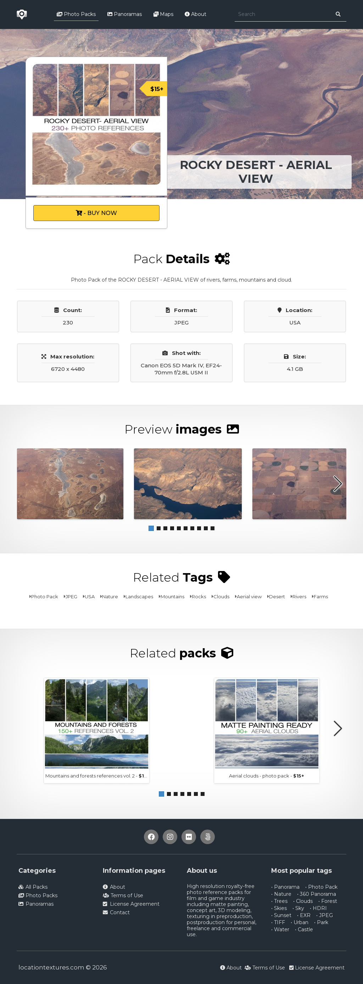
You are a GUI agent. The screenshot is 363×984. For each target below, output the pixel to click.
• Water (280, 929)
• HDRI (318, 908)
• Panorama (285, 887)
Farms (321, 596)
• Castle (304, 929)
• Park (321, 922)
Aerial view (249, 596)
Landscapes (139, 596)
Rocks (199, 596)
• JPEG (324, 915)
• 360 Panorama (316, 894)
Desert (277, 596)
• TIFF (278, 922)
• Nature (281, 894)
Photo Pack (44, 596)
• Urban (299, 922)
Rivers (299, 596)
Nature (110, 596)
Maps (163, 14)
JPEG (71, 596)
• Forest (327, 901)
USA (90, 596)
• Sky (298, 908)
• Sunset (281, 915)
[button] (151, 528)
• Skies (279, 908)
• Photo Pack (321, 887)
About (195, 14)
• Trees (279, 901)
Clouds (221, 596)
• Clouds (303, 901)
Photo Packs (76, 14)
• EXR (304, 915)
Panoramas (124, 14)
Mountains (172, 596)
